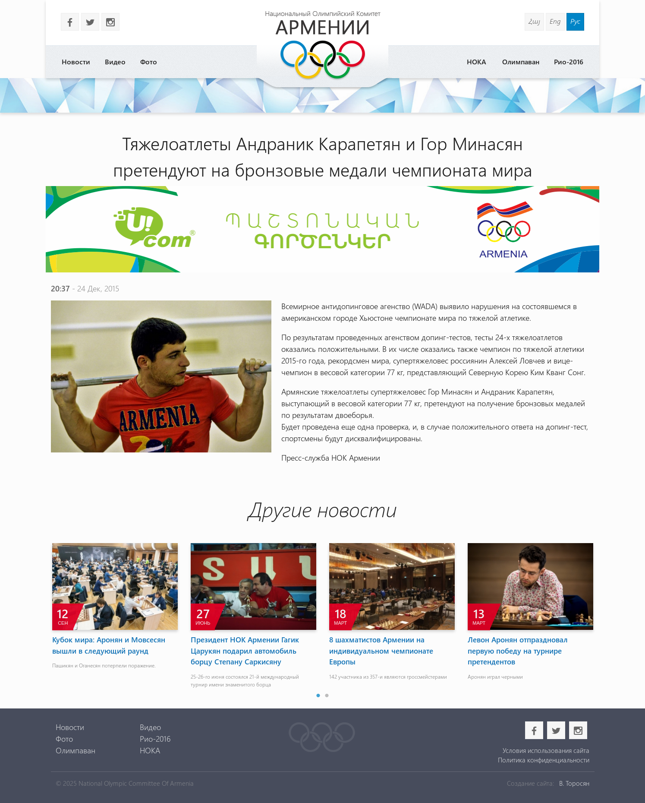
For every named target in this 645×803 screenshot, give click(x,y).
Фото (148, 61)
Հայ (534, 20)
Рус (575, 20)
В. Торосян (574, 783)
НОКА (476, 61)
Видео (115, 61)
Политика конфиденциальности (543, 760)
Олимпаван (520, 61)
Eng (555, 20)
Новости (76, 61)
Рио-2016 (568, 61)
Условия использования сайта (546, 750)
